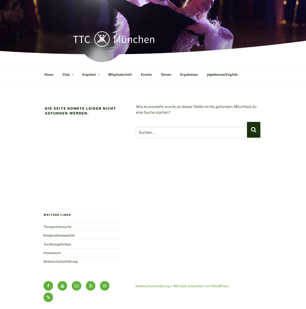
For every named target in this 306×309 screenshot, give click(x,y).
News (48, 74)
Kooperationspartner (59, 235)
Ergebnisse (189, 74)
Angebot (91, 74)
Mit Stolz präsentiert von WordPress (201, 286)
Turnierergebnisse (57, 244)
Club (68, 74)
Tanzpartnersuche (57, 227)
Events (146, 74)
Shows (166, 74)
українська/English (222, 74)
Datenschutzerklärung (61, 261)
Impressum (52, 253)
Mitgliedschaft (120, 74)
